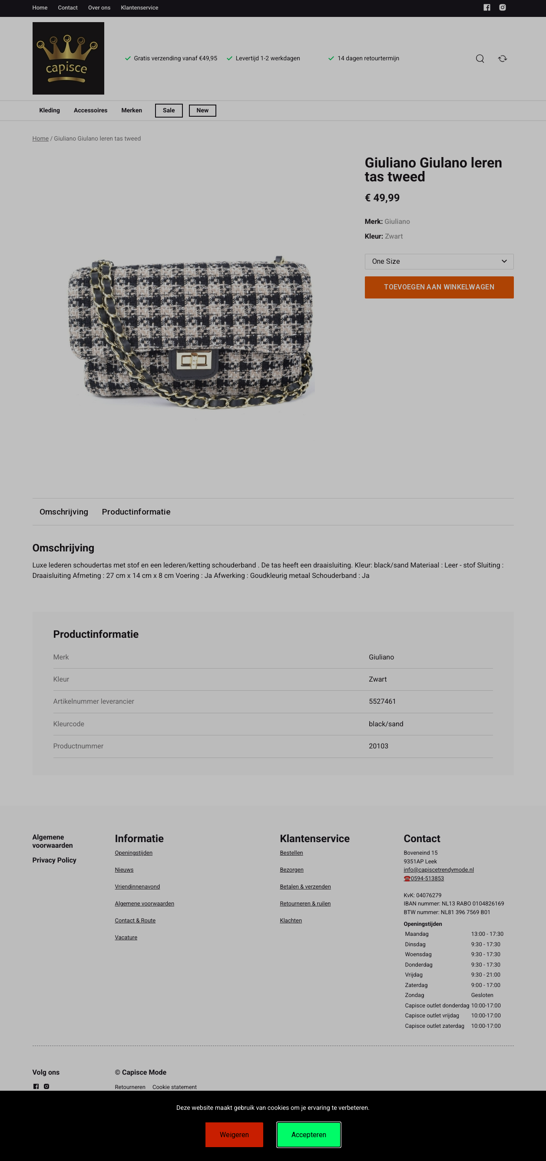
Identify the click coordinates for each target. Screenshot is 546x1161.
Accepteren (308, 1135)
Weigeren (234, 1135)
